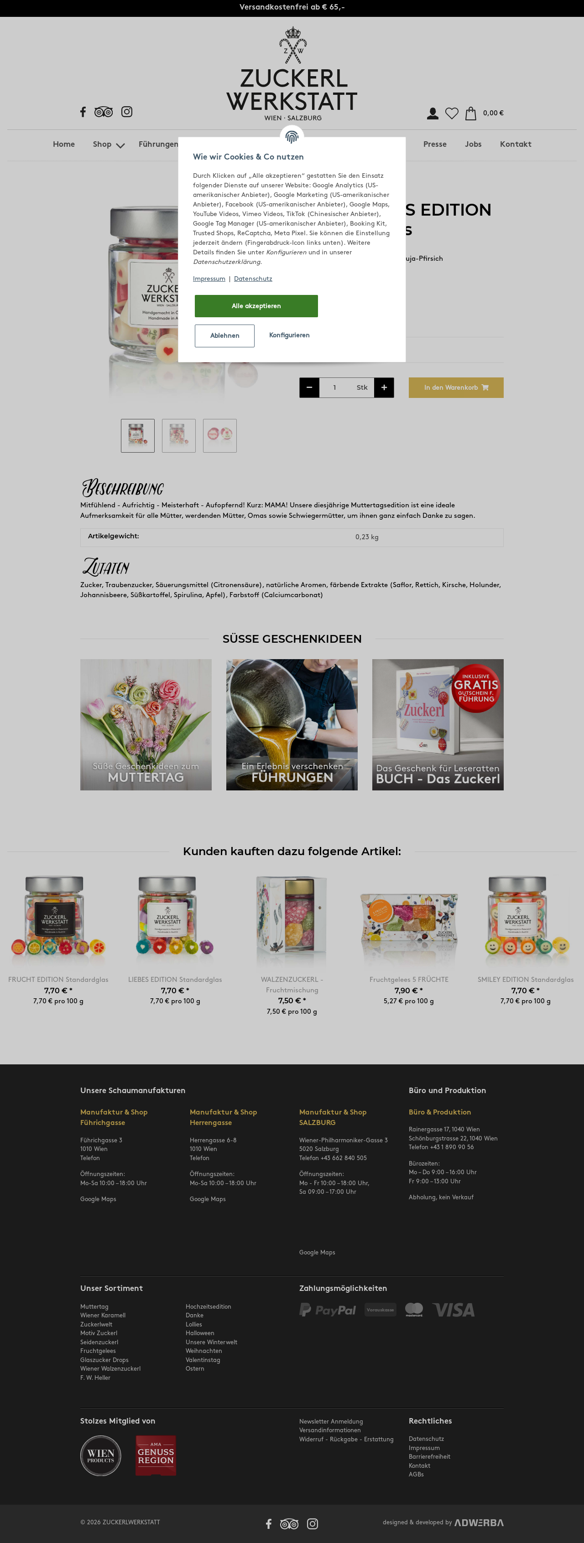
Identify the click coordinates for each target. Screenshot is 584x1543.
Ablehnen (225, 336)
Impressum (209, 279)
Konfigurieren (289, 335)
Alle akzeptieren (256, 306)
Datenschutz (253, 279)
